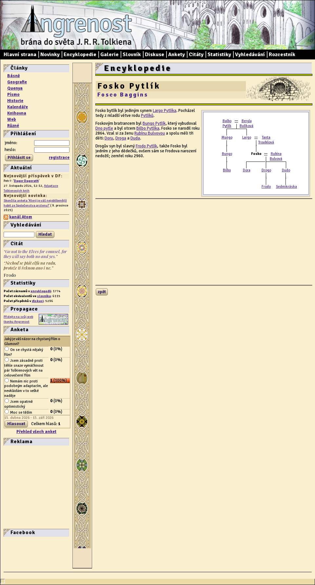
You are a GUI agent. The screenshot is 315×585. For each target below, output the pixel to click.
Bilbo (227, 170)
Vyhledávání (250, 54)
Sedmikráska (286, 186)
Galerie (109, 54)
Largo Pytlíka (164, 110)
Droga (120, 138)
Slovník (132, 54)
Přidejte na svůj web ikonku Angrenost (18, 319)
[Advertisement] (23, 486)
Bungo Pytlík (154, 123)
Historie (15, 100)
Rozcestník (282, 54)
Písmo (13, 94)
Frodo (266, 186)
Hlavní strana (20, 54)
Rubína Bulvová (276, 156)
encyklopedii (40, 291)
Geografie (17, 82)
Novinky (50, 54)
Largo (246, 137)
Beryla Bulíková (246, 123)
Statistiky (219, 54)
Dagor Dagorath (26, 181)
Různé (13, 125)
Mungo (227, 137)
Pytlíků (147, 115)
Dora (246, 170)
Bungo (227, 154)
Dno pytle (104, 128)
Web (11, 119)
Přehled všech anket (36, 431)
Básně (13, 75)
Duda (135, 138)
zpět (102, 291)
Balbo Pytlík (227, 123)
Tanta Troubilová (266, 139)
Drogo (266, 170)
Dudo (286, 170)
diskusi (38, 301)
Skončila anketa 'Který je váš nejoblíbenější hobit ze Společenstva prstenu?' (35, 202)
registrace (59, 157)
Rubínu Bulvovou (149, 133)
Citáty (196, 54)
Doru (109, 138)
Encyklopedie (80, 54)
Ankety (176, 54)
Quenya (15, 88)
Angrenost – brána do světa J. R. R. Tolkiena (74, 25)
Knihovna (16, 113)
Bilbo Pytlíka (147, 128)
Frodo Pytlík (146, 146)
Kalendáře (17, 107)
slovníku (44, 296)
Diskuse (154, 54)
